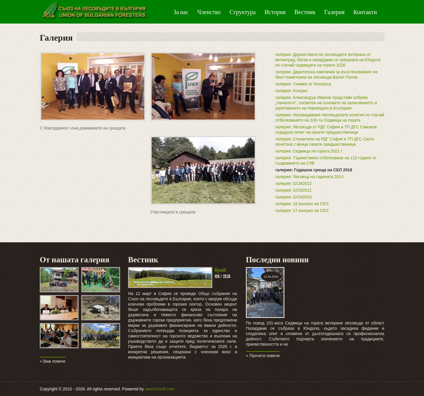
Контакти (365, 11)
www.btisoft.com (160, 389)
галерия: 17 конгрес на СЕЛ (301, 210)
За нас (180, 11)
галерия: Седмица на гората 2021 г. (309, 151)
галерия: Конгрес (291, 90)
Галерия (334, 11)
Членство (209, 11)
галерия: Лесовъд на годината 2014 (309, 176)
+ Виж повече (53, 361)
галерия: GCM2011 (293, 190)
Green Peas (94, 12)
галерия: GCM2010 (293, 197)
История (275, 11)
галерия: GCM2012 (293, 183)
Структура (243, 11)
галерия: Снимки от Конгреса (303, 84)
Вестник (304, 11)
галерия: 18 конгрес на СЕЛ (301, 203)
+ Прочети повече (263, 355)
